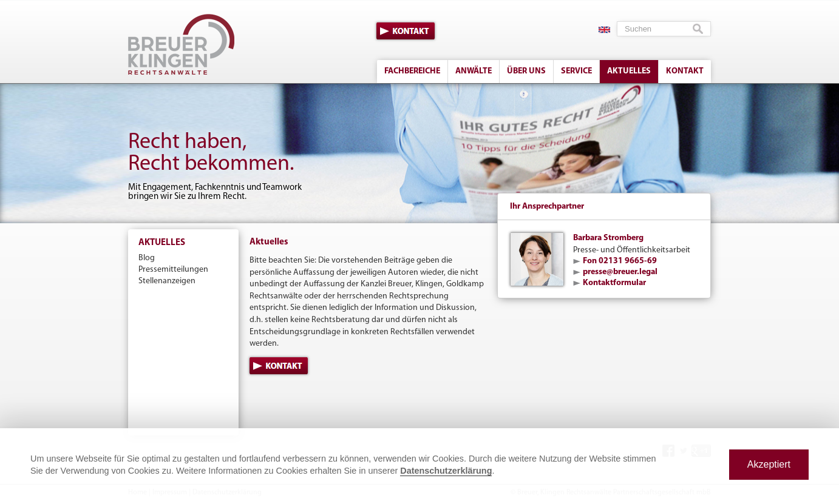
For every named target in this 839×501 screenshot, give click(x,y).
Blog (146, 258)
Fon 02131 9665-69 (620, 261)
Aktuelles (629, 71)
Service (576, 71)
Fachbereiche (412, 71)
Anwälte (473, 71)
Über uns (526, 71)
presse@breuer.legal (620, 272)
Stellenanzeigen (166, 281)
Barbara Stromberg (608, 238)
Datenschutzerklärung (446, 471)
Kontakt (405, 30)
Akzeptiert (768, 464)
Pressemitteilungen (173, 269)
